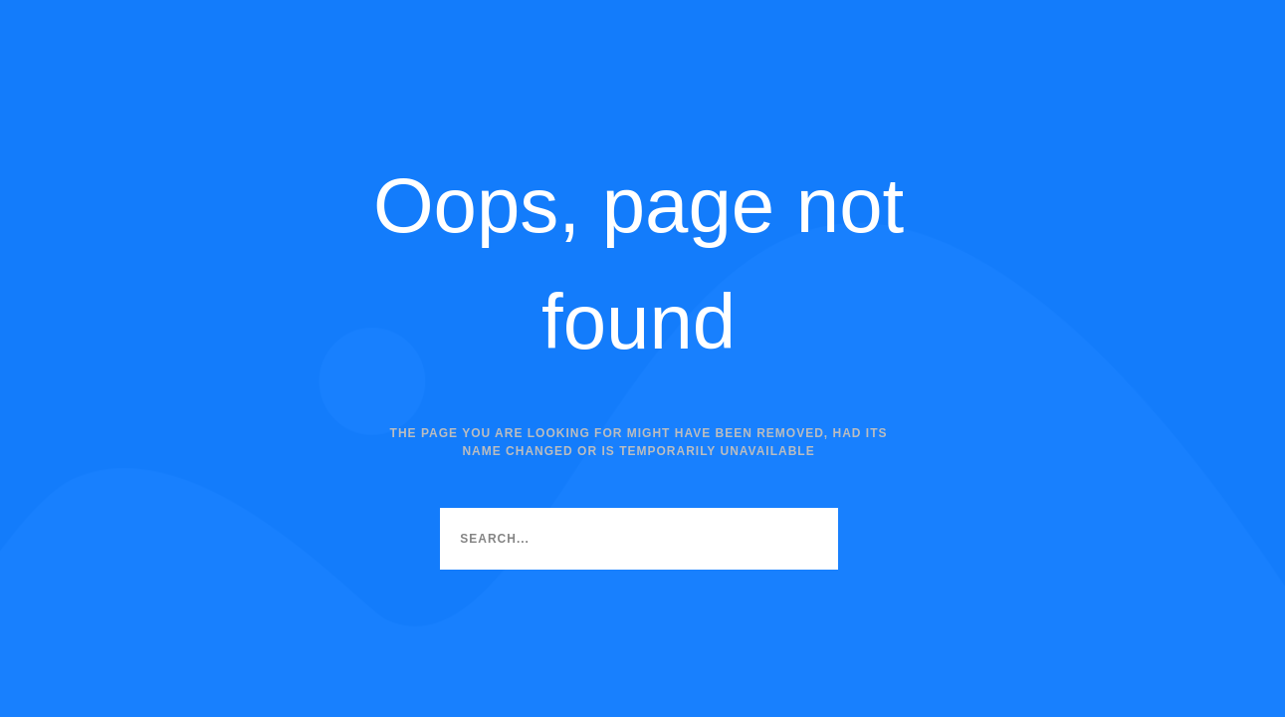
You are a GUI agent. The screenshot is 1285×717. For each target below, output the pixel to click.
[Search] (807, 539)
